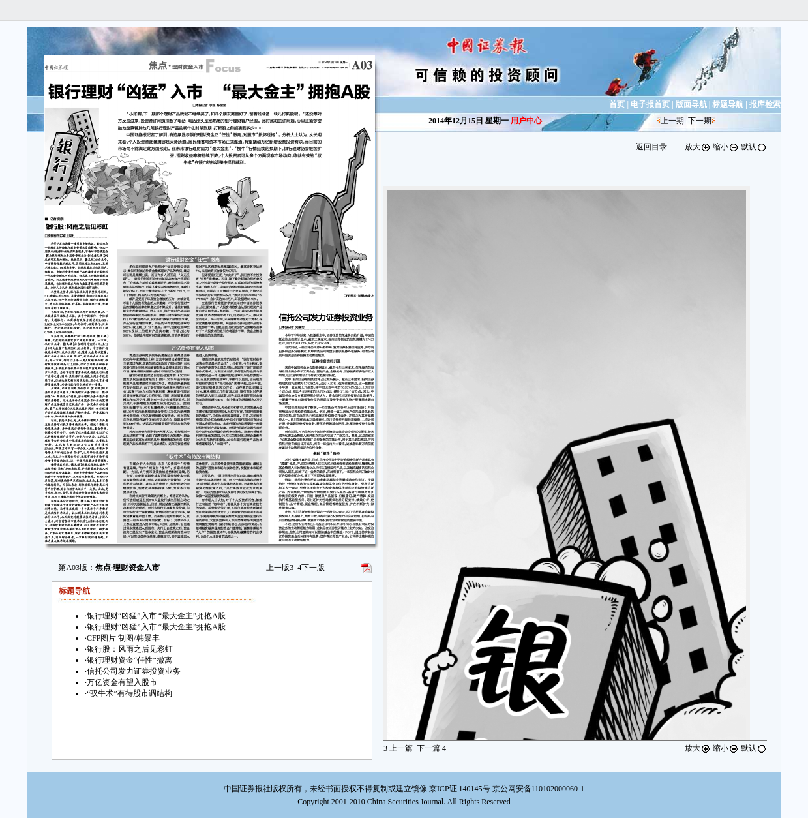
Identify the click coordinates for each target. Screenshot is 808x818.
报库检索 (765, 104)
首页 (617, 104)
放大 (698, 146)
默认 (754, 146)
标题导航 (727, 104)
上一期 (672, 120)
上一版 (279, 567)
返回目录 (651, 146)
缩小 (726, 146)
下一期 (699, 120)
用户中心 (526, 120)
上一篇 (398, 748)
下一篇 (431, 748)
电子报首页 (650, 104)
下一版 (311, 567)
